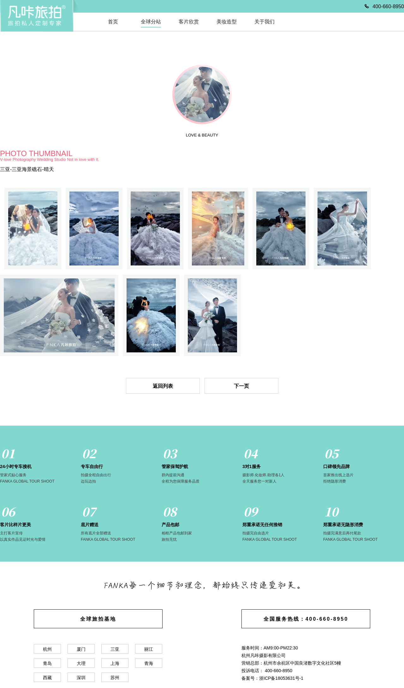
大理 (81, 663)
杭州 (47, 649)
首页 (113, 21)
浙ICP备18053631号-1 (281, 678)
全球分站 (151, 21)
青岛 (47, 663)
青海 (148, 663)
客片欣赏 (189, 21)
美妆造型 (227, 21)
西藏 (47, 677)
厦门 (81, 649)
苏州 (114, 677)
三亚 (114, 649)
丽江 (148, 649)
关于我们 (264, 21)
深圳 (81, 677)
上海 (114, 663)
